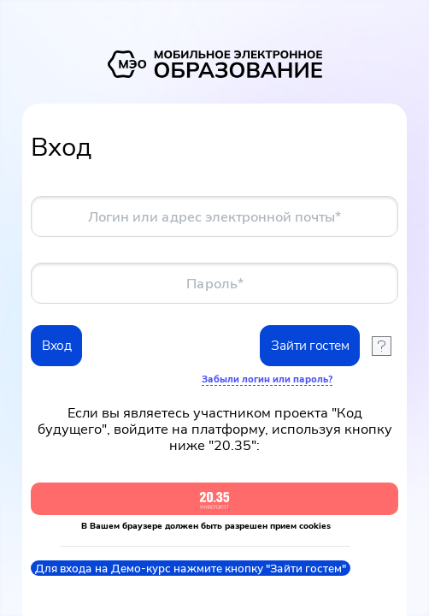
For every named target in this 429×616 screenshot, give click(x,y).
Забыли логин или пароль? (267, 379)
